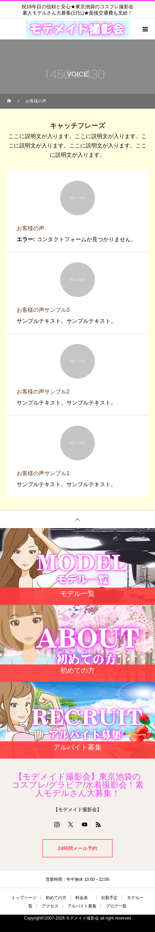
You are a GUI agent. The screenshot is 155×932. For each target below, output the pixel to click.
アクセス (50, 906)
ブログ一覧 (116, 906)
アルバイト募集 (82, 906)
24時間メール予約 (77, 848)
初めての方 (56, 897)
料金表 (83, 897)
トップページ (23, 897)
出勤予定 (109, 897)
